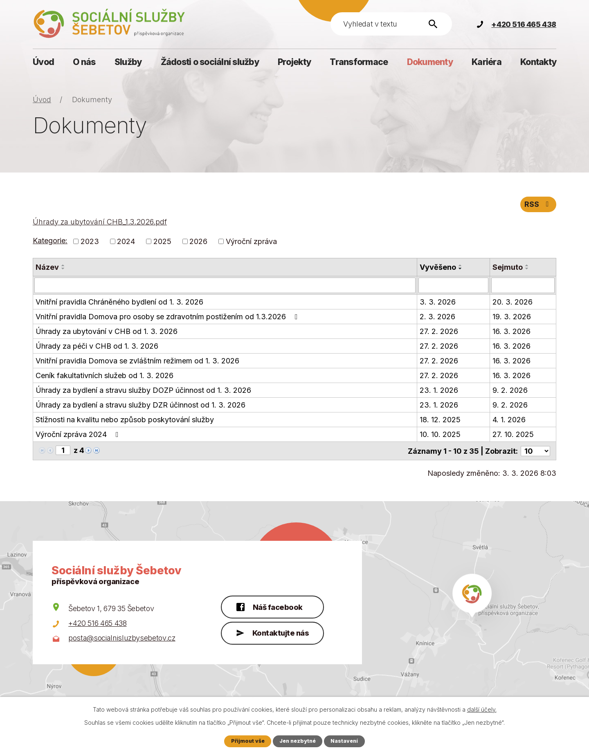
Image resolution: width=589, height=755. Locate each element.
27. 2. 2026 (439, 332)
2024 (126, 242)
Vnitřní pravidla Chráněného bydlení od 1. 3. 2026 (119, 302)
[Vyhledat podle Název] (225, 286)
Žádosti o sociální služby (210, 62)
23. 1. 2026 (439, 391)
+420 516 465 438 (97, 623)
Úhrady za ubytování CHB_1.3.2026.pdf (100, 222)
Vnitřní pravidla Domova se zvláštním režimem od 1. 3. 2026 (137, 361)
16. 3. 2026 (511, 332)
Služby (128, 62)
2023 (90, 242)
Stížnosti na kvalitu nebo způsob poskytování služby (125, 420)
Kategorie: (50, 241)
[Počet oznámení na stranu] (535, 451)
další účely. (482, 709)
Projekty (294, 62)
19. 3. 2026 (511, 317)
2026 (198, 242)
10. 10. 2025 (440, 435)
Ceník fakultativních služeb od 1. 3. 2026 (104, 376)
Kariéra (486, 62)
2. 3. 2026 (437, 317)
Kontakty (538, 62)
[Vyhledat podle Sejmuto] (523, 286)
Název (47, 268)
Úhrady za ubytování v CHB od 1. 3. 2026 (107, 332)
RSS (538, 205)
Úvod (43, 62)
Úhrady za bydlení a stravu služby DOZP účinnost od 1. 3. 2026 (143, 391)
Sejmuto (507, 268)
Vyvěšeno (438, 268)
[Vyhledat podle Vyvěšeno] (453, 286)
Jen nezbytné (298, 741)
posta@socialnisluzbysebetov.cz (121, 638)
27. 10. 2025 (513, 435)
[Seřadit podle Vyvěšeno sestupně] (460, 269)
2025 (162, 242)
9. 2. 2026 (510, 391)
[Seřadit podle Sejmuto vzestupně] (527, 266)
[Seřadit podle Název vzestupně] (63, 266)
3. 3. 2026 (438, 302)
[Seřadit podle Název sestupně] (63, 269)
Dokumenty (430, 62)
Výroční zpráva (251, 242)
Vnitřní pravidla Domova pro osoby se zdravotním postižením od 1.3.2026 (168, 317)
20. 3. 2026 (512, 302)
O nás (84, 62)
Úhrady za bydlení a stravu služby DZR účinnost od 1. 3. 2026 (140, 405)
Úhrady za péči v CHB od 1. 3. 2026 (97, 347)
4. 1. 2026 (509, 420)
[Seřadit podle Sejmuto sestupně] (527, 269)
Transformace (359, 62)
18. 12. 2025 (440, 420)
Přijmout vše (247, 741)
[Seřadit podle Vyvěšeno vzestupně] (460, 266)
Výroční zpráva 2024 (79, 435)
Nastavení (345, 741)
